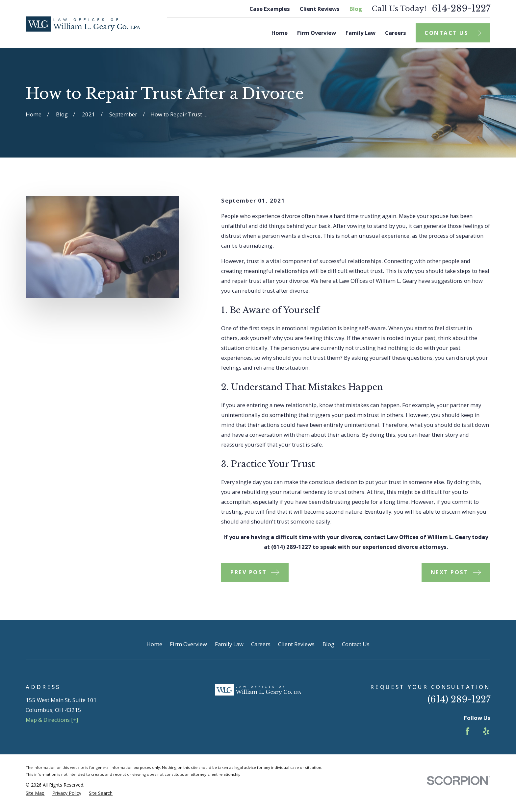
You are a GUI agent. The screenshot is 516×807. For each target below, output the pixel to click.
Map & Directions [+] (52, 719)
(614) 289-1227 (458, 699)
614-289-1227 (461, 8)
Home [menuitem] (279, 33)
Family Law (229, 644)
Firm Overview (188, 644)
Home (154, 644)
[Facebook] (467, 731)
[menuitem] (35, 793)
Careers (261, 644)
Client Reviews (320, 8)
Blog (355, 8)
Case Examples (269, 8)
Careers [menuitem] (395, 33)
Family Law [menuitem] (360, 33)
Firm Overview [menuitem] (316, 33)
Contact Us (356, 644)
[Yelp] (486, 731)
